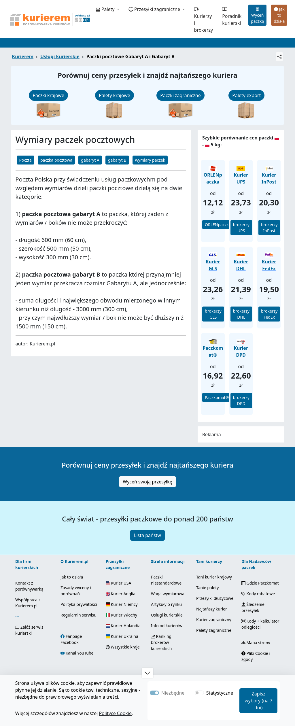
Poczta (25, 160)
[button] (147, 673)
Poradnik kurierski (231, 16)
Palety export (246, 95)
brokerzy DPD (241, 400)
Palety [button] (106, 9)
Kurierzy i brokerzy (203, 19)
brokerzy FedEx (269, 314)
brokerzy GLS (213, 314)
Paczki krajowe (48, 95)
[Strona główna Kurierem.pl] (49, 19)
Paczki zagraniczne (180, 95)
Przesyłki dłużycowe (214, 598)
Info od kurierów (166, 625)
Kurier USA (118, 583)
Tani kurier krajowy (214, 577)
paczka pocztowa (56, 160)
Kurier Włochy (121, 615)
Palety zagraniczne (213, 630)
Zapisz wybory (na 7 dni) (258, 701)
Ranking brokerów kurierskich (161, 642)
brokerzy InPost (269, 227)
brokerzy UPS (241, 227)
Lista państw (147, 535)
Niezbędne (172, 693)
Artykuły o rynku (166, 604)
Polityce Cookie (115, 713)
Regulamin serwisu (78, 615)
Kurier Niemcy (122, 604)
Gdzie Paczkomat (260, 583)
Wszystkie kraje (123, 647)
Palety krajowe (114, 95)
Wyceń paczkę (257, 15)
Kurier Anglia (120, 593)
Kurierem (23, 56)
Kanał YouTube (80, 653)
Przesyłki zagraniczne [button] (154, 9)
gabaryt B (117, 160)
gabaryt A (90, 160)
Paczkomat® (217, 397)
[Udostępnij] (279, 56)
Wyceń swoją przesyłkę (147, 482)
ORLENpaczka (218, 224)
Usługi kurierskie (60, 56)
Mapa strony (255, 642)
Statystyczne (219, 693)
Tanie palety (207, 587)
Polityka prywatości (78, 604)
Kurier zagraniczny (213, 619)
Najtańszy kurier (211, 609)
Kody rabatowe (258, 593)
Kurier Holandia (123, 625)
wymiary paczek (150, 160)
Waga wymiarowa (167, 593)
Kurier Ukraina (122, 636)
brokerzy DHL (241, 314)
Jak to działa (279, 15)
